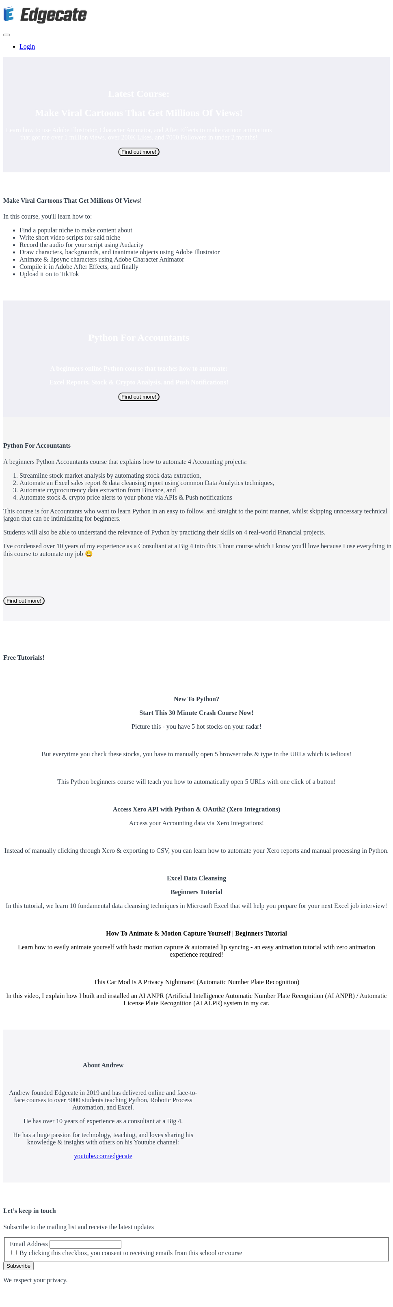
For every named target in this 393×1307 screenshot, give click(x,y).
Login (27, 46)
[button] (6, 35)
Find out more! (138, 152)
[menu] (196, 46)
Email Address (29, 1243)
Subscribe (18, 1266)
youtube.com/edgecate (103, 1155)
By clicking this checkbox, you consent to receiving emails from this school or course (130, 1252)
